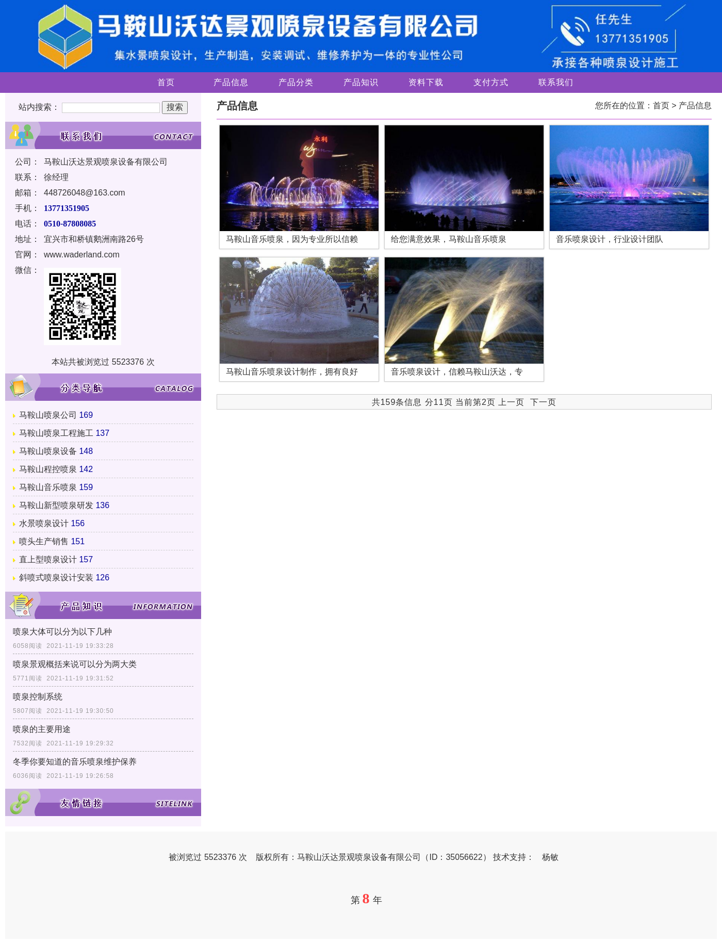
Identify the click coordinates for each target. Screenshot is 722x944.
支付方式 (490, 82)
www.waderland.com (82, 254)
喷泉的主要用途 (42, 729)
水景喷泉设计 (44, 523)
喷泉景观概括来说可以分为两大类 (75, 664)
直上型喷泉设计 (48, 559)
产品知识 (361, 82)
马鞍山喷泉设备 (48, 451)
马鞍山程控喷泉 (48, 469)
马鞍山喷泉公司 (48, 415)
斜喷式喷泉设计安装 (56, 577)
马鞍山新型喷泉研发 (56, 505)
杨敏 (550, 857)
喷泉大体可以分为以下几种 (62, 631)
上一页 (511, 402)
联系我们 (555, 82)
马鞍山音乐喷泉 (48, 487)
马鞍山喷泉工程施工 (56, 433)
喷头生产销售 (44, 541)
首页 (166, 82)
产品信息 (231, 82)
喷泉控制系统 (37, 696)
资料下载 (426, 82)
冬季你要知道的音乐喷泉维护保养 (75, 761)
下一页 (543, 402)
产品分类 (296, 82)
